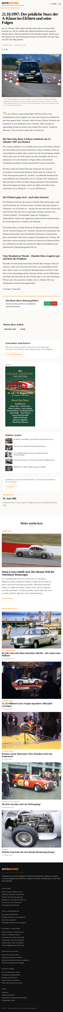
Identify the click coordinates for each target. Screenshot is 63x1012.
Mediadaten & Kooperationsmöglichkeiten (14, 997)
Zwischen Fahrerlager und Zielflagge (13, 963)
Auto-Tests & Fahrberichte (10, 914)
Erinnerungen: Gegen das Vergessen (13, 940)
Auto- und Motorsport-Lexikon (11, 972)
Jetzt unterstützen (14, 354)
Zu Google (11, 487)
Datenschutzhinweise (8, 995)
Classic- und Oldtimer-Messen (11, 934)
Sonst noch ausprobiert (9, 920)
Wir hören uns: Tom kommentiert (11, 902)
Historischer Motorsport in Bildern (12, 957)
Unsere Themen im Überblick (10, 980)
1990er (23, 329)
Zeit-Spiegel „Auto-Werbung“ (10, 905)
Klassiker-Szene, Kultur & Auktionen (12, 943)
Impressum (5, 992)
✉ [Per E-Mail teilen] (6, 49)
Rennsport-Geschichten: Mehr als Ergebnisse (15, 960)
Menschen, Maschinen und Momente (13, 894)
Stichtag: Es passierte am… (10, 977)
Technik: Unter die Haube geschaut (12, 897)
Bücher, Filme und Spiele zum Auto (12, 892)
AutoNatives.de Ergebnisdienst (11, 975)
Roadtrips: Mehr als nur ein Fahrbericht (13, 917)
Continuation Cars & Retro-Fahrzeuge (13, 937)
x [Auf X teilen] (4, 49)
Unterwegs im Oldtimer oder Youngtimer (14, 922)
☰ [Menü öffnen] (59, 4)
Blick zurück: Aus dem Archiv (10, 955)
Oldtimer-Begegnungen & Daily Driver (13, 945)
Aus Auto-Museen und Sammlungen (13, 932)
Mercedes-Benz (10, 329)
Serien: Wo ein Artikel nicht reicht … (12, 983)
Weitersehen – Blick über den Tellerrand (14, 900)
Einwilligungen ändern (8, 1000)
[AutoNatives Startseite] (13, 4)
